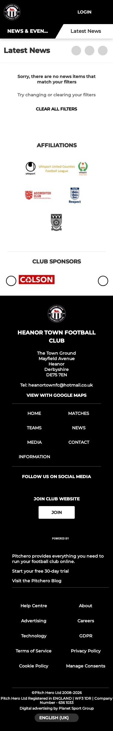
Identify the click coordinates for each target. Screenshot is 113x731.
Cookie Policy (33, 666)
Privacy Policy (86, 651)
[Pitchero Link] (61, 546)
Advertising (33, 621)
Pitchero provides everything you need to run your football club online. (58, 558)
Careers (85, 621)
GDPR (85, 636)
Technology (33, 636)
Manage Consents (85, 666)
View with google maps (56, 395)
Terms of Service (34, 651)
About (85, 605)
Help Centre (33, 605)
